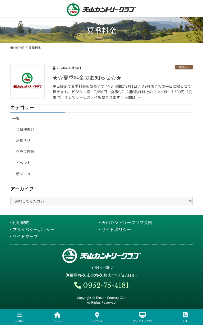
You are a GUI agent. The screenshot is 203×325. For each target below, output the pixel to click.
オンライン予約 (142, 317)
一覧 (16, 118)
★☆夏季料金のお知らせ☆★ (87, 77)
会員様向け (25, 129)
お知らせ (184, 67)
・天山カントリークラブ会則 (124, 222)
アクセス (97, 317)
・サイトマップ (23, 236)
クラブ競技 (25, 151)
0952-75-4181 (101, 285)
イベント (23, 162)
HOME (57, 317)
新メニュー (25, 173)
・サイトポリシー (114, 229)
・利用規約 (18, 222)
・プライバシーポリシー (31, 229)
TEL (185, 317)
